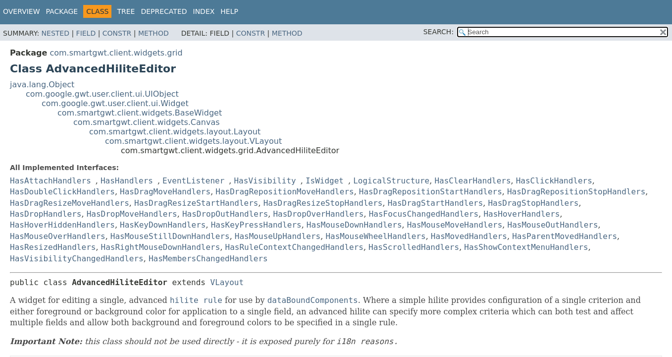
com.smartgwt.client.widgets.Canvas (146, 122)
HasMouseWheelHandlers (375, 236)
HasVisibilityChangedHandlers (77, 258)
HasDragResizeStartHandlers (196, 203)
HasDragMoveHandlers (165, 191)
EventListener (193, 180)
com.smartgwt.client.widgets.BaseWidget (139, 113)
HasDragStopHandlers (533, 203)
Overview (21, 11)
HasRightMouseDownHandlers (160, 247)
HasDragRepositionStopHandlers (576, 191)
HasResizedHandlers (53, 247)
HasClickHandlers (554, 180)
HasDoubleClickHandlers (62, 191)
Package (62, 11)
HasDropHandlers (46, 214)
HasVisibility (265, 180)
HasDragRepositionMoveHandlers (284, 191)
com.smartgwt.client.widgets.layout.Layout (174, 131)
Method (153, 33)
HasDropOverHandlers (318, 214)
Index (204, 11)
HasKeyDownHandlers (163, 225)
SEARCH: (438, 32)
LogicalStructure (391, 180)
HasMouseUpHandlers (277, 236)
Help (229, 11)
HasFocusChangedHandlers (424, 214)
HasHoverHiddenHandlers (62, 225)
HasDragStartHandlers (435, 203)
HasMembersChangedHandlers (208, 258)
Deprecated (164, 11)
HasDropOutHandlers (225, 214)
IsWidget (325, 180)
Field (86, 33)
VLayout (227, 282)
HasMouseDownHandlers (354, 225)
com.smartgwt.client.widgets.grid (116, 53)
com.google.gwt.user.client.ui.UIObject (102, 94)
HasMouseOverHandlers (57, 236)
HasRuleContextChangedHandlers (294, 247)
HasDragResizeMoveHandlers (69, 203)
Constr (117, 33)
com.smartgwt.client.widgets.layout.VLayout (193, 141)
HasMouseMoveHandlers (455, 225)
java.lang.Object (42, 84)
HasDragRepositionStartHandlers (430, 191)
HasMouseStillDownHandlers (170, 236)
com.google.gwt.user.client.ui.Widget (115, 103)
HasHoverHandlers (521, 214)
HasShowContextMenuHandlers (526, 247)
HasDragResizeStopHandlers (323, 203)
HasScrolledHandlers (413, 247)
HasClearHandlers (472, 180)
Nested (55, 33)
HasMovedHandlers (469, 236)
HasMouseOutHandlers (553, 225)
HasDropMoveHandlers (132, 214)
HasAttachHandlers (50, 180)
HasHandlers (127, 180)
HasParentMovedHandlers (564, 236)
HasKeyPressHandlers (256, 225)
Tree (126, 11)
